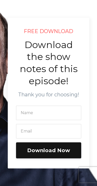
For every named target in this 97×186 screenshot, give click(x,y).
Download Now (48, 150)
